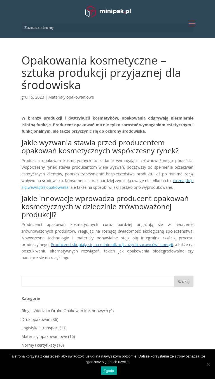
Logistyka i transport (40, 327)
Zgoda (109, 371)
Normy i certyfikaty (39, 345)
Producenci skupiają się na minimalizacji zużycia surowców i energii (112, 244)
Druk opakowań (36, 319)
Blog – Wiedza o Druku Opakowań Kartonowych (65, 310)
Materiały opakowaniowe (71, 97)
